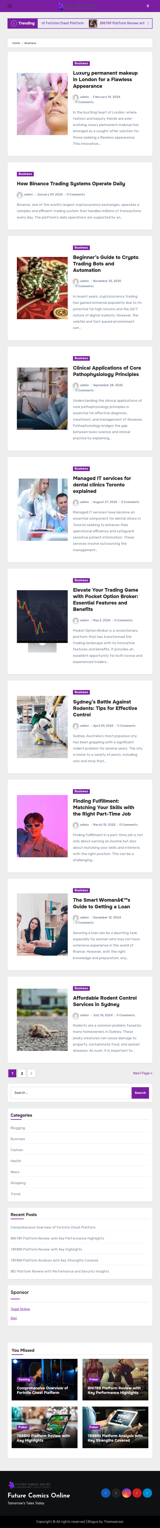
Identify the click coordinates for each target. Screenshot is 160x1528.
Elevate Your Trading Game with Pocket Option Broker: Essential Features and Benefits (105, 600)
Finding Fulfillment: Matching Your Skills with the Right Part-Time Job (103, 807)
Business (81, 63)
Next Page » (142, 1073)
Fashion (17, 1150)
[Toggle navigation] (10, 6)
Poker (93, 1379)
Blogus (93, 1522)
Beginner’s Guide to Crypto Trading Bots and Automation (106, 263)
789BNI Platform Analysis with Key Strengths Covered (54, 1260)
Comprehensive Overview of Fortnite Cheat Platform (53, 1227)
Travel (15, 1194)
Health (16, 1161)
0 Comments (84, 102)
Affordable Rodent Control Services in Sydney (105, 1001)
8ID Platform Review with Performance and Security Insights (60, 1271)
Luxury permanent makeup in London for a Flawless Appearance (105, 79)
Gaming (24, 1379)
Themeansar (113, 1522)
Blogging (18, 1128)
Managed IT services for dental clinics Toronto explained (102, 484)
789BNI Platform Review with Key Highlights (46, 1249)
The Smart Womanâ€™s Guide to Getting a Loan (101, 903)
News (15, 1172)
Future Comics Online (39, 1496)
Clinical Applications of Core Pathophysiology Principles (107, 371)
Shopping (18, 1183)
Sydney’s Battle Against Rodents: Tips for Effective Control (105, 708)
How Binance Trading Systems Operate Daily (71, 184)
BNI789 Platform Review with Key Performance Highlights (57, 1238)
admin (81, 97)
